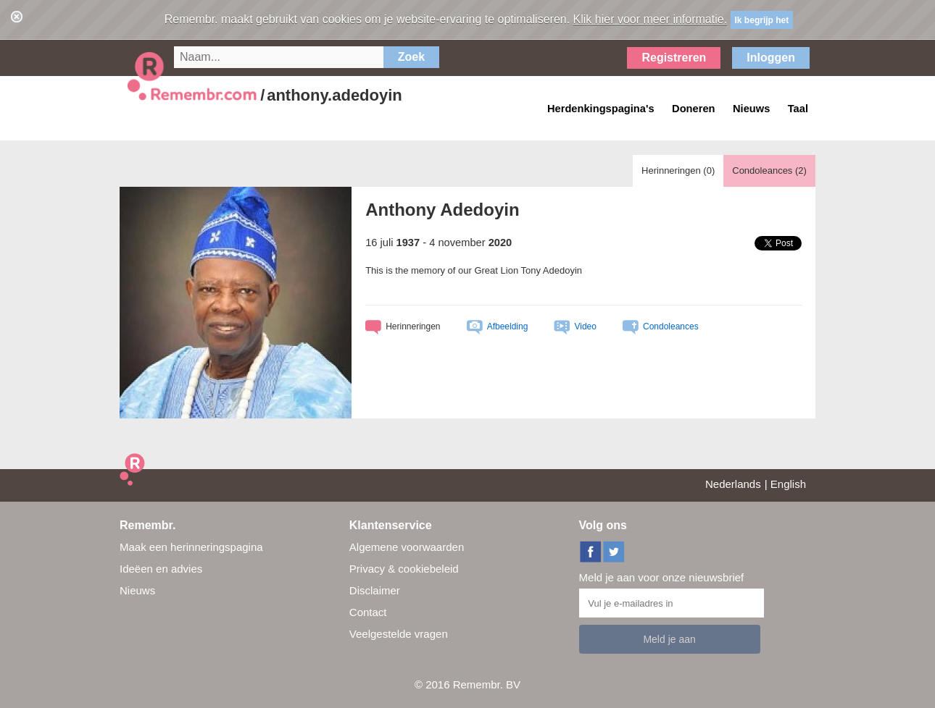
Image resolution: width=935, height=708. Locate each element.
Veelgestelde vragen (398, 634)
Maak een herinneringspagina (191, 547)
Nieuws (137, 590)
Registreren (673, 57)
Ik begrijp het (762, 20)
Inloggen (771, 57)
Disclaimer (374, 590)
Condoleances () (769, 170)
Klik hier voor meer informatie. (650, 19)
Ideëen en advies (161, 568)
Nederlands (733, 484)
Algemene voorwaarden (406, 547)
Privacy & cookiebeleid (404, 568)
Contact (368, 612)
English (788, 484)
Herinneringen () (678, 170)
